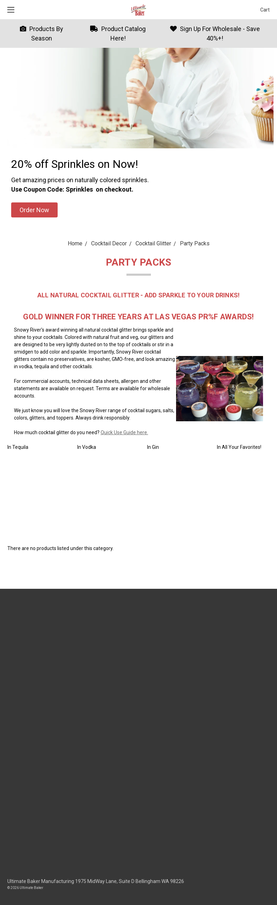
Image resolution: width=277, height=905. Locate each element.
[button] (34, 209)
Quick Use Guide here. (124, 432)
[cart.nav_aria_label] (263, 9)
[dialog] (264, 891)
